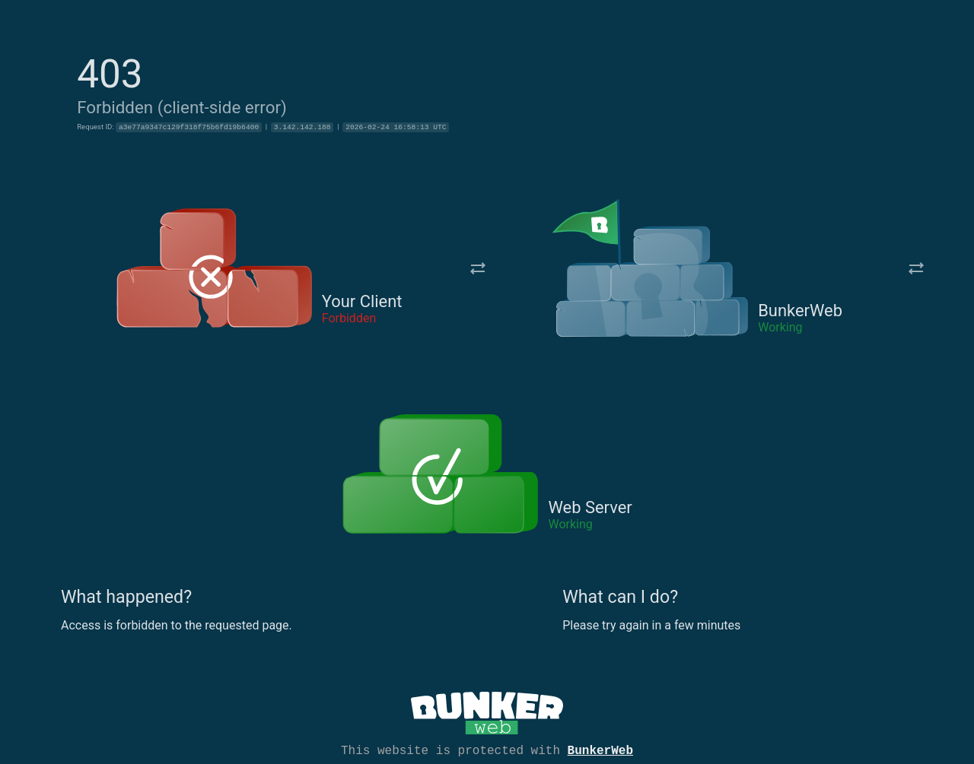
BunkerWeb (600, 749)
